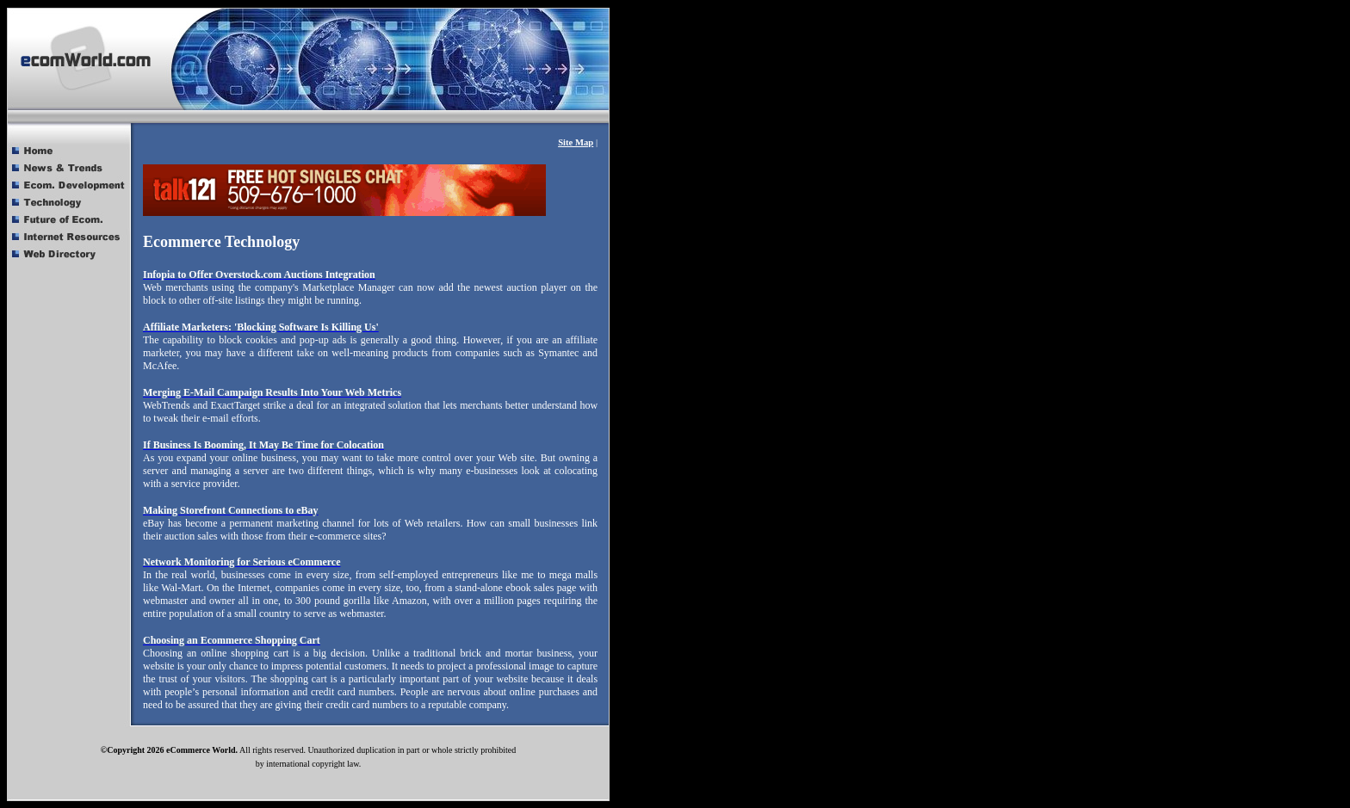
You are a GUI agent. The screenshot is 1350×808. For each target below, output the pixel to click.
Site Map (575, 142)
